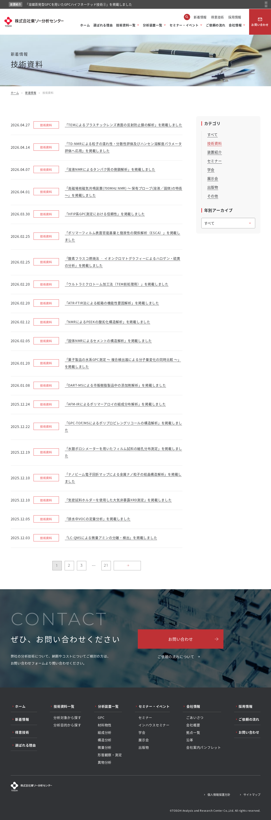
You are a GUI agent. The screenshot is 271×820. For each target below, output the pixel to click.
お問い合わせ (260, 22)
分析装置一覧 (152, 25)
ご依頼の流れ (215, 25)
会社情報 (235, 25)
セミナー (214, 160)
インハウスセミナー (154, 725)
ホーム (85, 25)
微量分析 (105, 747)
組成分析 (105, 732)
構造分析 (105, 740)
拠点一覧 (193, 732)
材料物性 (105, 725)
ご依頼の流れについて (176, 656)
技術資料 (214, 143)
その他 (212, 196)
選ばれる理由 (103, 25)
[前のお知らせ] (266, 2)
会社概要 (193, 725)
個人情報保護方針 (218, 794)
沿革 (189, 740)
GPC (101, 718)
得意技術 (217, 17)
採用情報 (234, 17)
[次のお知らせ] (266, 6)
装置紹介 (214, 152)
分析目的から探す (67, 725)
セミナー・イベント (184, 25)
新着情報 (200, 17)
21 (106, 565)
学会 (211, 169)
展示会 (212, 178)
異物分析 (105, 762)
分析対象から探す (67, 718)
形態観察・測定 (110, 755)
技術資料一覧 (125, 25)
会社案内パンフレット (203, 747)
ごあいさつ (195, 718)
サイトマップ (251, 794)
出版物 (212, 187)
